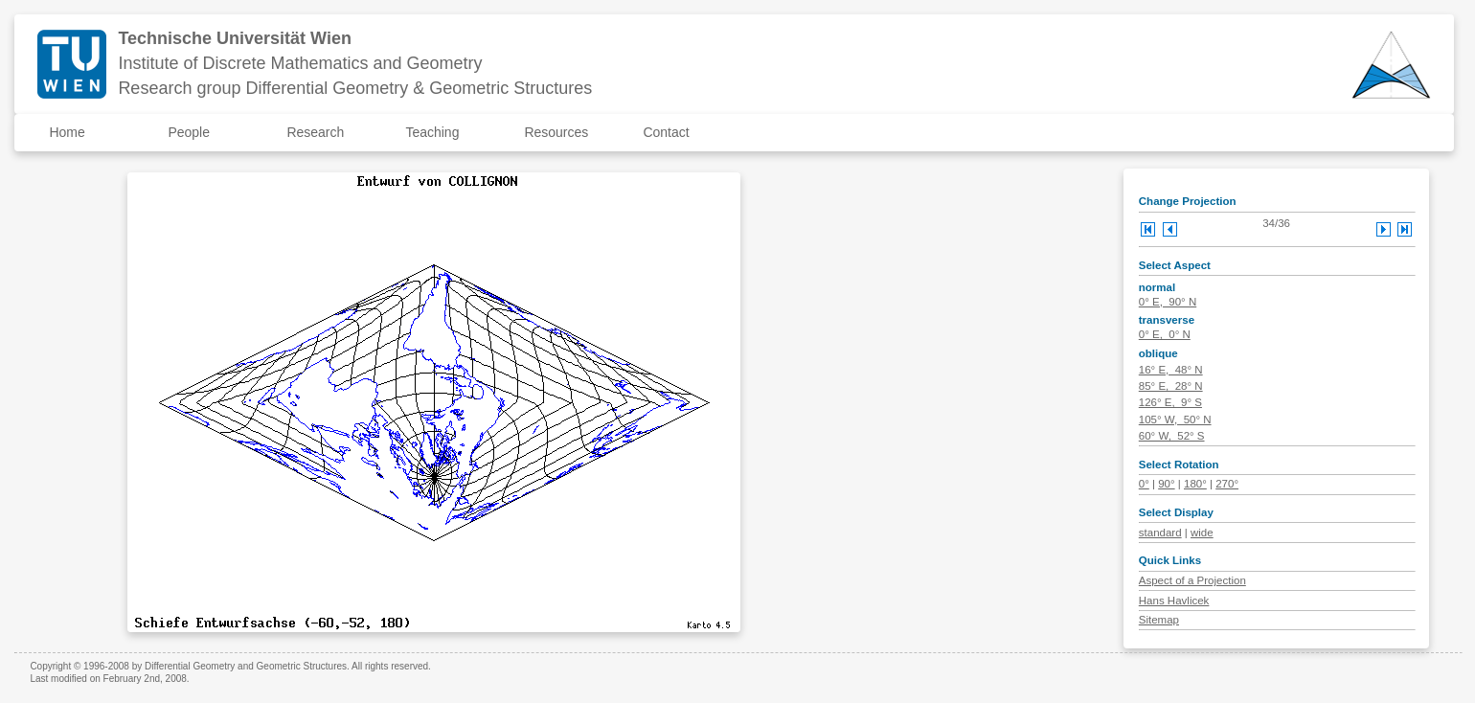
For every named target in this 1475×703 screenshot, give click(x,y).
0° (1144, 483)
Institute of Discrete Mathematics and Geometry (300, 63)
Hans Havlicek (1174, 600)
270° (1226, 483)
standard (1160, 532)
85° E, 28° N (1171, 386)
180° (1195, 483)
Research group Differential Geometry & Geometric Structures (355, 88)
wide (1202, 532)
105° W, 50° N (1175, 419)
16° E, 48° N (1171, 369)
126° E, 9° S (1170, 402)
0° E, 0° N (1165, 334)
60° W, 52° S (1172, 436)
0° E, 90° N (1167, 301)
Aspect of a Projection (1192, 580)
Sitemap (1159, 619)
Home (66, 132)
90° (1166, 483)
